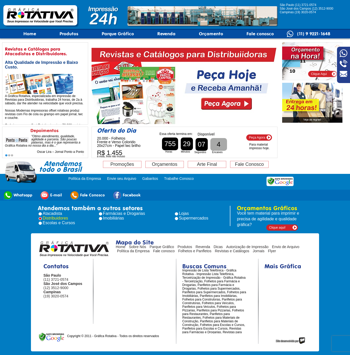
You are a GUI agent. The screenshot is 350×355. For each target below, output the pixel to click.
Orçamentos (164, 164)
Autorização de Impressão (247, 247)
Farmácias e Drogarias (124, 213)
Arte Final (207, 164)
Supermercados (193, 218)
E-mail (51, 195)
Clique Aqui (319, 74)
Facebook (127, 195)
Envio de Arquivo (285, 247)
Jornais (258, 251)
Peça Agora (257, 137)
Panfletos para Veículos (198, 307)
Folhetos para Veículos (218, 303)
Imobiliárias (113, 218)
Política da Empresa (84, 178)
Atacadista (52, 213)
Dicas (218, 247)
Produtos (69, 33)
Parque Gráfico (118, 33)
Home (29, 33)
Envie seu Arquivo (121, 178)
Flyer (272, 251)
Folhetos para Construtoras (201, 299)
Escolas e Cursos (59, 223)
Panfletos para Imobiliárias (218, 296)
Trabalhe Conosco (179, 178)
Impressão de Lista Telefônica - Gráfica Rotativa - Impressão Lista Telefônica (209, 272)
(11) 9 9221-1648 (313, 33)
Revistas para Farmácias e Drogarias (211, 330)
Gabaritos (150, 178)
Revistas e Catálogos (232, 251)
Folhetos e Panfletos (194, 251)
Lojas (184, 213)
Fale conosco (260, 33)
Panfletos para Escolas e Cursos (205, 328)
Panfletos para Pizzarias (213, 310)
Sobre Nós (137, 247)
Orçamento (211, 33)
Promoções (122, 164)
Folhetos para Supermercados (218, 288)
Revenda (166, 33)
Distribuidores (55, 218)
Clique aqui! (277, 227)
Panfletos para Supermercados (203, 292)
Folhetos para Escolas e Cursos (222, 325)
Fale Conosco (249, 164)
